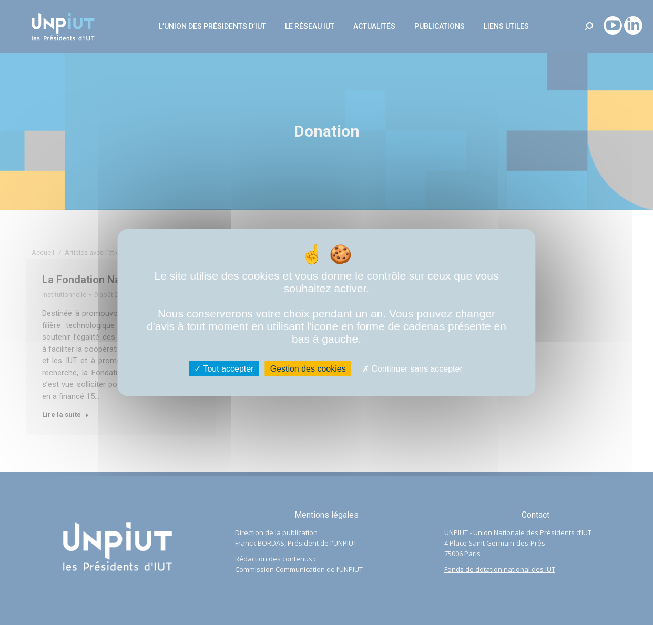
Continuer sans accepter (412, 368)
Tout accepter (223, 368)
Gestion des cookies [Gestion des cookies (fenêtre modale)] (308, 368)
